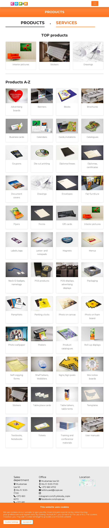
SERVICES (66, 22)
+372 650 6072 (19, 497)
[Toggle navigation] (94, 3)
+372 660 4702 (47, 487)
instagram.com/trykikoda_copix (54, 494)
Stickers (54, 64)
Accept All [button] (27, 522)
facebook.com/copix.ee (51, 499)
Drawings (88, 64)
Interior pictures (21, 64)
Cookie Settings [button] (11, 522)
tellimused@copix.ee (51, 490)
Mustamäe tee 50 (20, 485)
